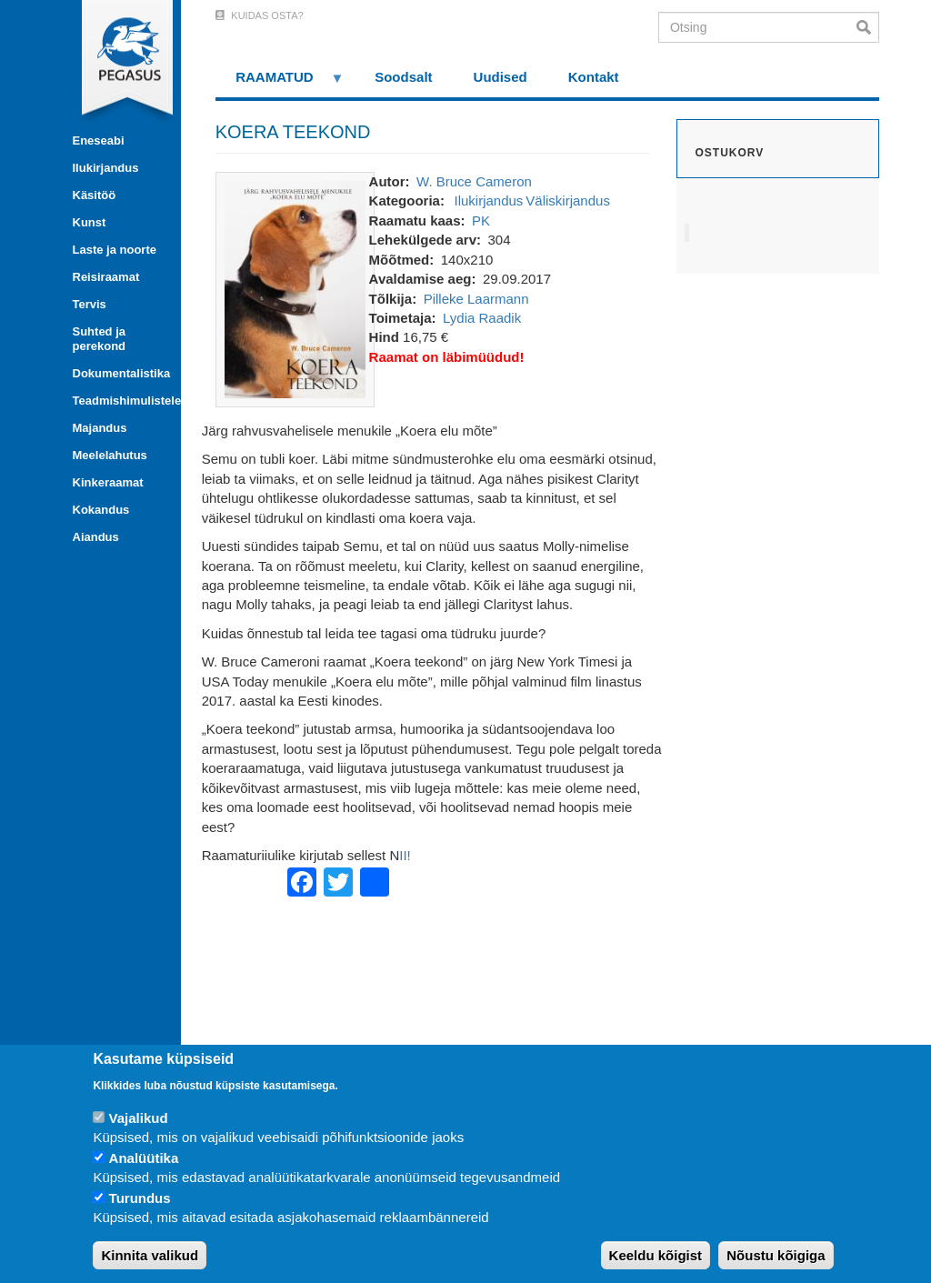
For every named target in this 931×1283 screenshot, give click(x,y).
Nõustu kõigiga (775, 1255)
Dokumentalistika (120, 373)
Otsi (867, 27)
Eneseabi (99, 140)
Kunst (89, 222)
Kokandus (101, 509)
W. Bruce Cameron (474, 181)
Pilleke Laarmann (476, 298)
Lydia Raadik (482, 318)
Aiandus (96, 537)
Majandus (100, 428)
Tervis (89, 304)
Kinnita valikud (149, 1255)
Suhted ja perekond (99, 339)
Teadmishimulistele (120, 400)
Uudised (500, 77)
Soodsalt (403, 77)
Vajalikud (138, 1118)
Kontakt (593, 77)
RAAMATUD (280, 83)
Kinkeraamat (108, 482)
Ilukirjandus (106, 168)
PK (481, 220)
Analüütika (144, 1158)
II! (405, 855)
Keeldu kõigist (656, 1255)
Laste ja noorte (114, 249)
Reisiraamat (106, 277)
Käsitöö (94, 195)
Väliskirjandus (568, 200)
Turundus (140, 1198)
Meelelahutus (110, 455)
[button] (295, 288)
